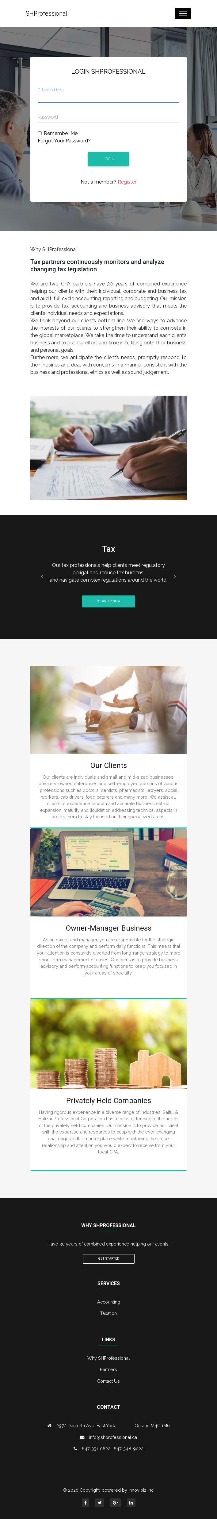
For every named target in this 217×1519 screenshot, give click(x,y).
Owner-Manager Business (108, 928)
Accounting (108, 1301)
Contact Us (108, 1381)
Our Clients (108, 765)
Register (126, 182)
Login (109, 159)
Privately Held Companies (108, 1100)
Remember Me (61, 133)
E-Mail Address (50, 89)
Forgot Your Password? (64, 141)
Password (48, 117)
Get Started (108, 1259)
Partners (108, 1369)
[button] (42, 576)
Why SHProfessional (108, 1358)
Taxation (108, 1313)
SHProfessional (46, 13)
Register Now (108, 601)
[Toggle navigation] (183, 13)
